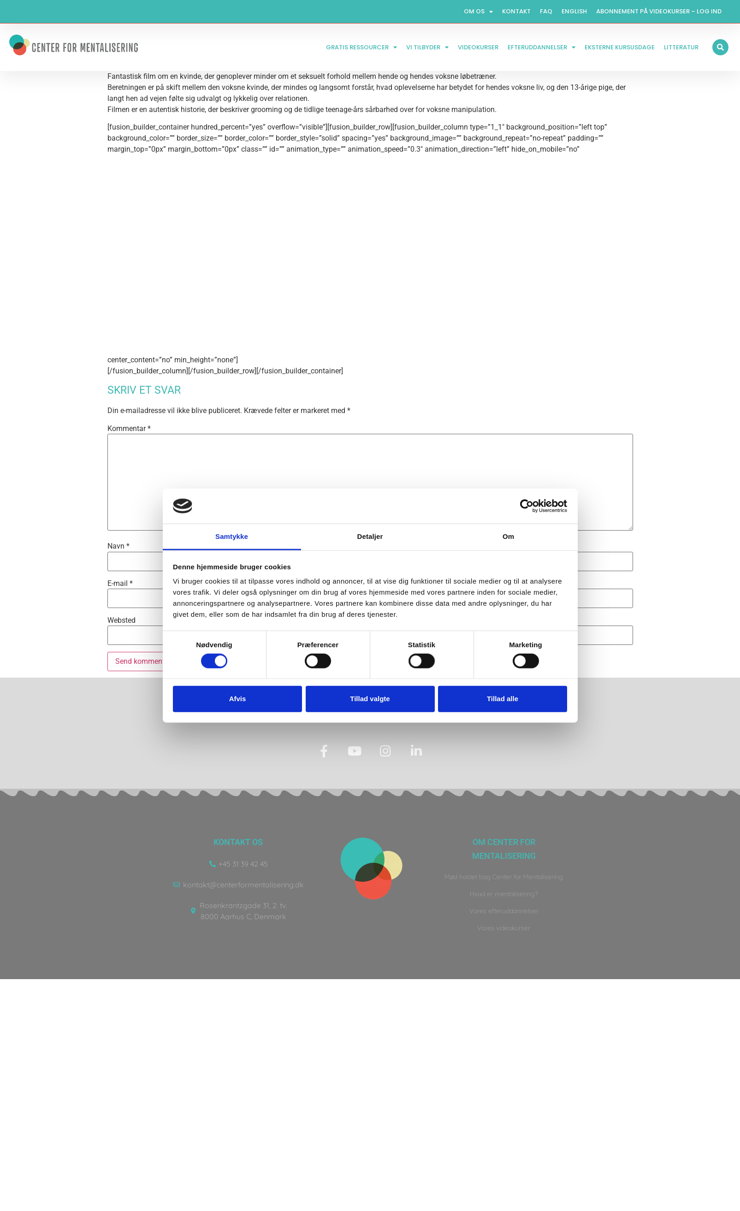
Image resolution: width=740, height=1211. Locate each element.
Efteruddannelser (541, 47)
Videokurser (478, 47)
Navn (118, 546)
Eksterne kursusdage (620, 47)
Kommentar (129, 428)
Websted (121, 620)
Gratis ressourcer (361, 47)
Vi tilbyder (427, 47)
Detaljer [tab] (370, 536)
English (574, 11)
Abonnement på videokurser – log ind (659, 11)
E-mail (120, 583)
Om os (478, 11)
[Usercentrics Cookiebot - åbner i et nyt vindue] (526, 506)
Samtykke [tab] (231, 536)
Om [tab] (508, 536)
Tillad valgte (370, 699)
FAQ (546, 11)
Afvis (237, 699)
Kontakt (516, 11)
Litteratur (681, 47)
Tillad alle (502, 699)
